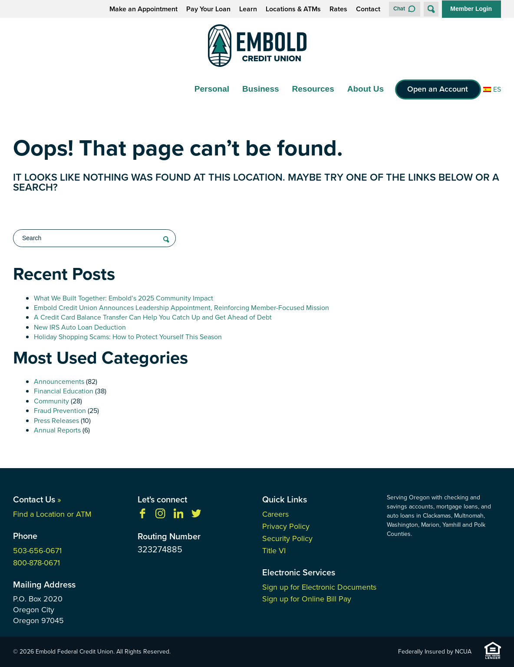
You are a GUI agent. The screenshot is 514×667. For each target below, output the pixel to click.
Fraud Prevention (60, 411)
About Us (365, 88)
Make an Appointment (143, 9)
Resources (313, 88)
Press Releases (56, 421)
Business (260, 88)
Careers (275, 514)
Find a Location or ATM (52, 514)
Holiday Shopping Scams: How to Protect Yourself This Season (128, 337)
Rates (338, 9)
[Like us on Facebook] (142, 516)
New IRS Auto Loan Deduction (80, 327)
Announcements (59, 381)
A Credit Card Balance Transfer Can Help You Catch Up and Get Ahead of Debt (153, 317)
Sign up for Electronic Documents (319, 587)
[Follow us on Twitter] (196, 516)
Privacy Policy (286, 526)
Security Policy (287, 538)
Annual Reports (57, 430)
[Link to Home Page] (257, 47)
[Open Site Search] (431, 9)
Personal (211, 88)
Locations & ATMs (293, 9)
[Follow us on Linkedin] (178, 516)
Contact (368, 9)
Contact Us (37, 499)
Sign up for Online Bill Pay (306, 598)
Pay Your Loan (208, 9)
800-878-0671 (36, 562)
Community (51, 401)
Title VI (274, 550)
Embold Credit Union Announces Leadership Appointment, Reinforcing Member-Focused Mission (181, 308)
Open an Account (437, 89)
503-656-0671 (37, 550)
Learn (248, 9)
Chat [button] (399, 8)
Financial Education (63, 391)
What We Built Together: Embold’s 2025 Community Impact (123, 298)
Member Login (471, 8)
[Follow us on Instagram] (160, 516)
